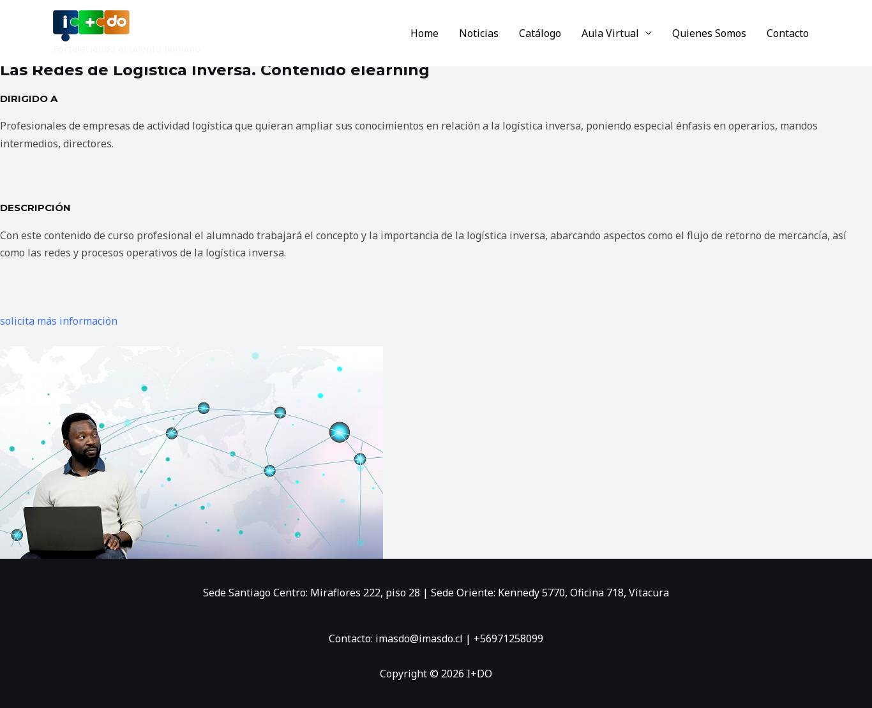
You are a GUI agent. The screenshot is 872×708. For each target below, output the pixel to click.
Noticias (479, 33)
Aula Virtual (610, 33)
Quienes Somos (709, 33)
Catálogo (540, 33)
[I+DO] (91, 25)
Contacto (788, 33)
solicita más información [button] (58, 321)
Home (424, 33)
